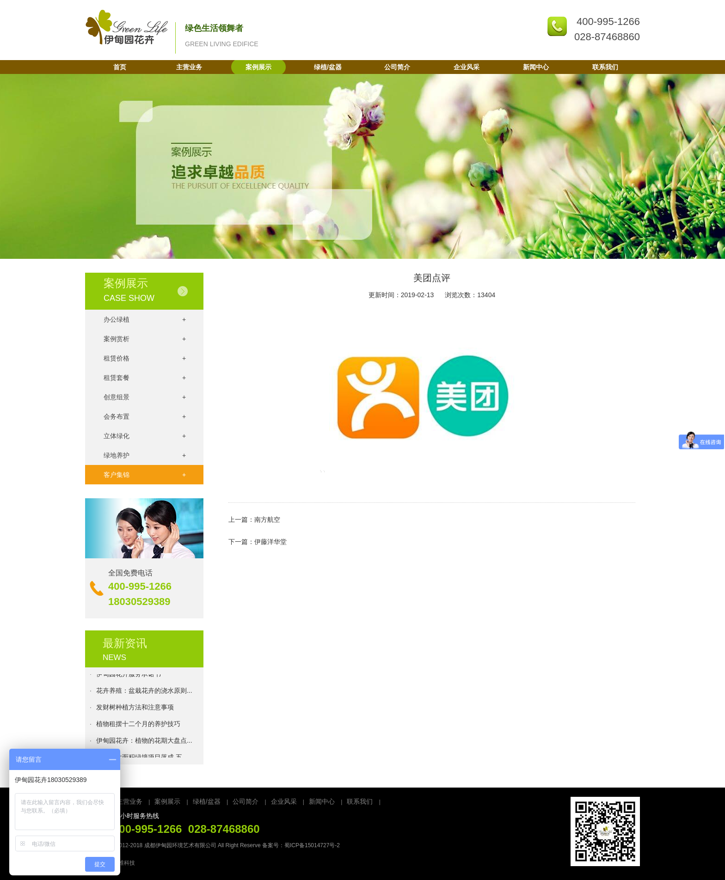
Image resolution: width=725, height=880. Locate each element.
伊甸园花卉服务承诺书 (128, 675)
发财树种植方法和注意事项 (135, 709)
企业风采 (466, 67)
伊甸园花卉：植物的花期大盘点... (144, 742)
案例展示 (258, 67)
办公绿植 (145, 319)
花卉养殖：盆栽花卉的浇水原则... (144, 692)
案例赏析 (145, 338)
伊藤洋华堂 (270, 541)
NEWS (114, 657)
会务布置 (145, 416)
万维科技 (124, 863)
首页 (119, 67)
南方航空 (267, 519)
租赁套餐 (145, 377)
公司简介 (397, 67)
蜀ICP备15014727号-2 (312, 845)
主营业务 (189, 67)
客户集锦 (145, 474)
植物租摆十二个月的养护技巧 (138, 725)
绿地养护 (145, 455)
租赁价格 (145, 358)
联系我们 (605, 67)
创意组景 (145, 397)
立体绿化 (145, 436)
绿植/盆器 (328, 67)
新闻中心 (536, 67)
